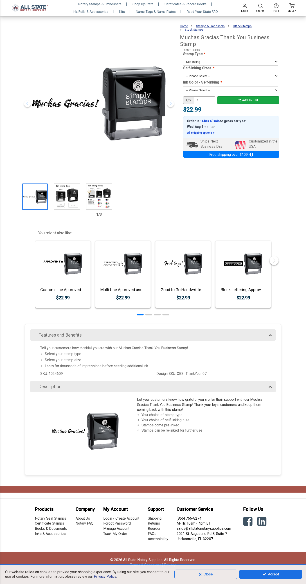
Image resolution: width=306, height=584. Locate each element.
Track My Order (115, 534)
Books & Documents (51, 528)
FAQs (152, 534)
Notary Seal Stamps (50, 518)
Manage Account (116, 528)
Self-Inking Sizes (198, 68)
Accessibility (158, 539)
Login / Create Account (121, 518)
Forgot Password (117, 523)
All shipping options (201, 133)
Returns (154, 523)
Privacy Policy (105, 576)
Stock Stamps (194, 29)
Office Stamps (242, 26)
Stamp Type (194, 54)
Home (184, 26)
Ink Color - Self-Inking (202, 82)
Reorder (154, 528)
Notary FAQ (84, 523)
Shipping (155, 518)
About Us (83, 518)
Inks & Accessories (50, 534)
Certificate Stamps (49, 523)
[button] (140, 314)
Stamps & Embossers (210, 26)
